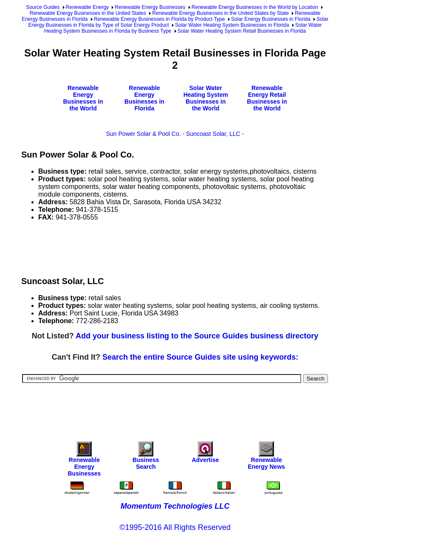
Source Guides (42, 7)
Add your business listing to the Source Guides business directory (197, 336)
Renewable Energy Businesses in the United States (88, 13)
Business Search (146, 457)
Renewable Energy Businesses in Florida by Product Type (159, 19)
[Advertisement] (175, 247)
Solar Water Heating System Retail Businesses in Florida (242, 31)
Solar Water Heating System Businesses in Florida (232, 25)
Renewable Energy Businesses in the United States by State (220, 13)
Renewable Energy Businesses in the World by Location (255, 7)
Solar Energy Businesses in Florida (271, 19)
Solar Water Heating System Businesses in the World (206, 98)
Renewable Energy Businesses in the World (83, 98)
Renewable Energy (87, 7)
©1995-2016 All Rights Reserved (174, 527)
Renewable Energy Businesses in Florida (144, 98)
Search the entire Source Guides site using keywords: (200, 357)
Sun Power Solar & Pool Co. (143, 133)
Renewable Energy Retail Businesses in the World (267, 98)
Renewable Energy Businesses (150, 7)
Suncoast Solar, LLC (213, 133)
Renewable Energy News (266, 457)
